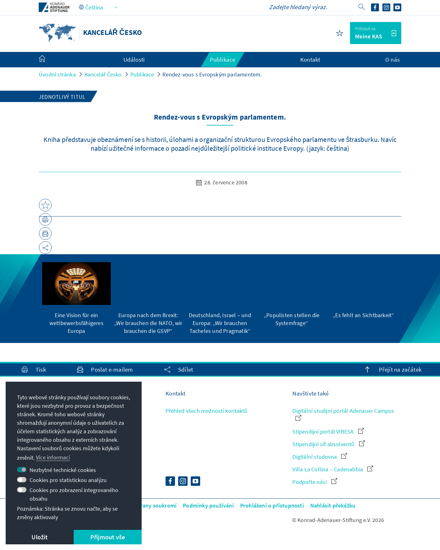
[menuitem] (48, 60)
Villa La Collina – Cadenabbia (332, 469)
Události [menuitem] (134, 59)
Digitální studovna (319, 456)
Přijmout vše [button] (107, 537)
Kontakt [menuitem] (310, 59)
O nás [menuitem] (392, 59)
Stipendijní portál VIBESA (328, 431)
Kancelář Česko (103, 74)
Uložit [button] (39, 537)
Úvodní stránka (57, 74)
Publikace (142, 74)
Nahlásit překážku (332, 505)
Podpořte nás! (314, 481)
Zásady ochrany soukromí (144, 505)
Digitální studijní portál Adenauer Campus (343, 414)
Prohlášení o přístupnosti (272, 505)
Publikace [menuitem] (222, 59)
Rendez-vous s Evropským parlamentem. (212, 74)
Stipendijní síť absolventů (328, 444)
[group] (76, 298)
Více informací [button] (53, 457)
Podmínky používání (208, 505)
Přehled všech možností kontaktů (206, 410)
